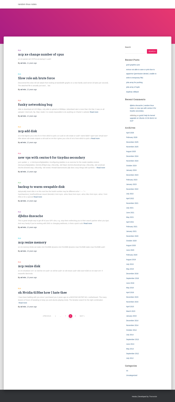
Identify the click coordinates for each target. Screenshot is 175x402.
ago (32, 63)
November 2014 (132, 325)
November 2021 (132, 203)
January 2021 (131, 231)
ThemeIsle (153, 396)
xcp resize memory (32, 242)
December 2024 (132, 156)
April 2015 (130, 307)
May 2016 (130, 288)
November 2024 (132, 161)
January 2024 (131, 170)
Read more (94, 112)
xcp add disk (27, 131)
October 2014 (131, 330)
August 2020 (131, 245)
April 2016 (130, 292)
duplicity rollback (132, 92)
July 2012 (130, 358)
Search (128, 47)
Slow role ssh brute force (36, 78)
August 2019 (131, 260)
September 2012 (132, 354)
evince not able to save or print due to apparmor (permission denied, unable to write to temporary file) (141, 74)
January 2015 (131, 316)
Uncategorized (131, 375)
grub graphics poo (133, 65)
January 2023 (131, 184)
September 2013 (132, 339)
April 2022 (130, 198)
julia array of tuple (133, 87)
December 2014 (132, 321)
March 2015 (130, 311)
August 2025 (131, 151)
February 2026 (131, 137)
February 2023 (131, 180)
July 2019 (130, 264)
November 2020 (132, 236)
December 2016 (132, 274)
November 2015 (132, 302)
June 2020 (130, 250)
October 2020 (131, 241)
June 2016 (130, 283)
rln (19, 50)
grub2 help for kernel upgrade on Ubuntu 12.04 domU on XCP (143, 118)
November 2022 (132, 189)
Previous (47, 316)
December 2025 (132, 142)
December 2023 (132, 175)
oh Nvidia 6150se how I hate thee (42, 292)
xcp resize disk (29, 266)
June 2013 (130, 344)
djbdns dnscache (30, 216)
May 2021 (130, 217)
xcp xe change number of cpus (41, 54)
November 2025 (132, 147)
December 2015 (132, 297)
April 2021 (130, 222)
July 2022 (130, 194)
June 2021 (130, 213)
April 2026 (130, 133)
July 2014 (130, 335)
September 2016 (132, 278)
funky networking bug (35, 105)
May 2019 (130, 269)
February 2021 (131, 227)
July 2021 (130, 208)
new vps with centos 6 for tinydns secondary (51, 157)
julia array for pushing (134, 82)
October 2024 (131, 166)
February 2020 (131, 255)
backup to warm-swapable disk (41, 187)
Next (82, 316)
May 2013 (130, 349)
